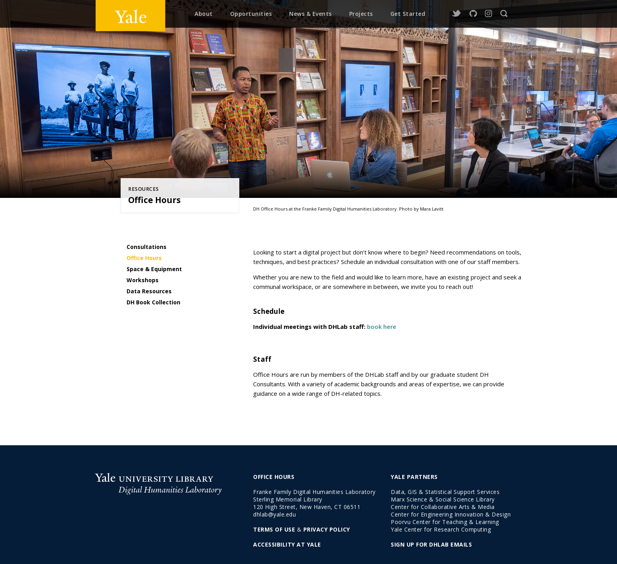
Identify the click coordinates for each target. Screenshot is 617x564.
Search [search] (503, 14)
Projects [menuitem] (361, 13)
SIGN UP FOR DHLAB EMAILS (431, 544)
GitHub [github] (473, 14)
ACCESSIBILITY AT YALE (287, 544)
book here (381, 326)
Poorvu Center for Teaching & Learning (445, 522)
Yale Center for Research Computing (441, 529)
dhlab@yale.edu (274, 514)
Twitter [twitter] (456, 14)
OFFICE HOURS (273, 476)
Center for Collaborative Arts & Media (443, 507)
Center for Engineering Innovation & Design (451, 514)
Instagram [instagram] (488, 14)
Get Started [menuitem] (408, 13)
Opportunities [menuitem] (251, 13)
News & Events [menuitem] (310, 13)
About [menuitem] (204, 13)
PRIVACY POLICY (326, 529)
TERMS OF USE (274, 529)
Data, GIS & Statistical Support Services (445, 492)
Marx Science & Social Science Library (443, 499)
